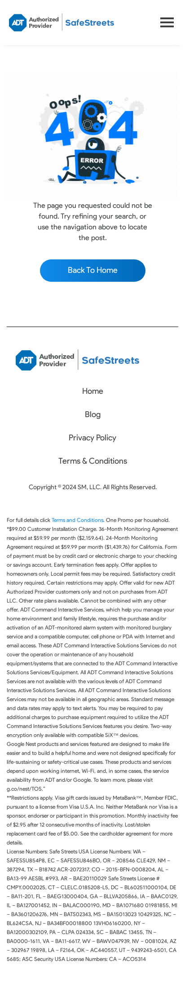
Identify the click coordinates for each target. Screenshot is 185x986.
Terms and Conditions (77, 520)
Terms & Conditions (92, 461)
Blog (93, 414)
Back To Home (93, 270)
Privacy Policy (92, 438)
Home (92, 391)
